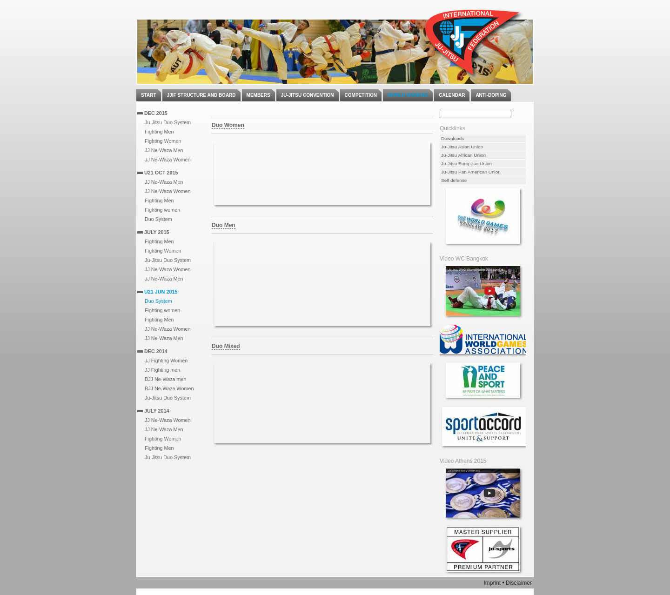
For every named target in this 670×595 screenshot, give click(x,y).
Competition (361, 95)
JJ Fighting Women (166, 360)
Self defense (454, 180)
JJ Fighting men (162, 370)
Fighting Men (159, 131)
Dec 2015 (156, 113)
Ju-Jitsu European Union (466, 163)
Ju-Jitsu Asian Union (462, 146)
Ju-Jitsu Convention (307, 95)
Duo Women (228, 125)
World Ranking (408, 95)
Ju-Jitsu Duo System (168, 122)
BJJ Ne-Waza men (166, 379)
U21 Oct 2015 (161, 172)
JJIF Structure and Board (201, 95)
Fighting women (162, 210)
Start (148, 95)
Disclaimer (519, 583)
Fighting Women (163, 141)
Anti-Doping (491, 95)
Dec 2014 (156, 351)
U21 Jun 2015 (160, 291)
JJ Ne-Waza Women (167, 159)
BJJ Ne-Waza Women (169, 388)
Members (258, 95)
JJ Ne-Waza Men (164, 150)
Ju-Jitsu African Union (463, 155)
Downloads (452, 138)
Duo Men (223, 225)
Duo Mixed (226, 346)
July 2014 (156, 411)
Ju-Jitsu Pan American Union (471, 171)
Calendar (452, 95)
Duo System (158, 219)
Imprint (492, 583)
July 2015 (156, 232)
